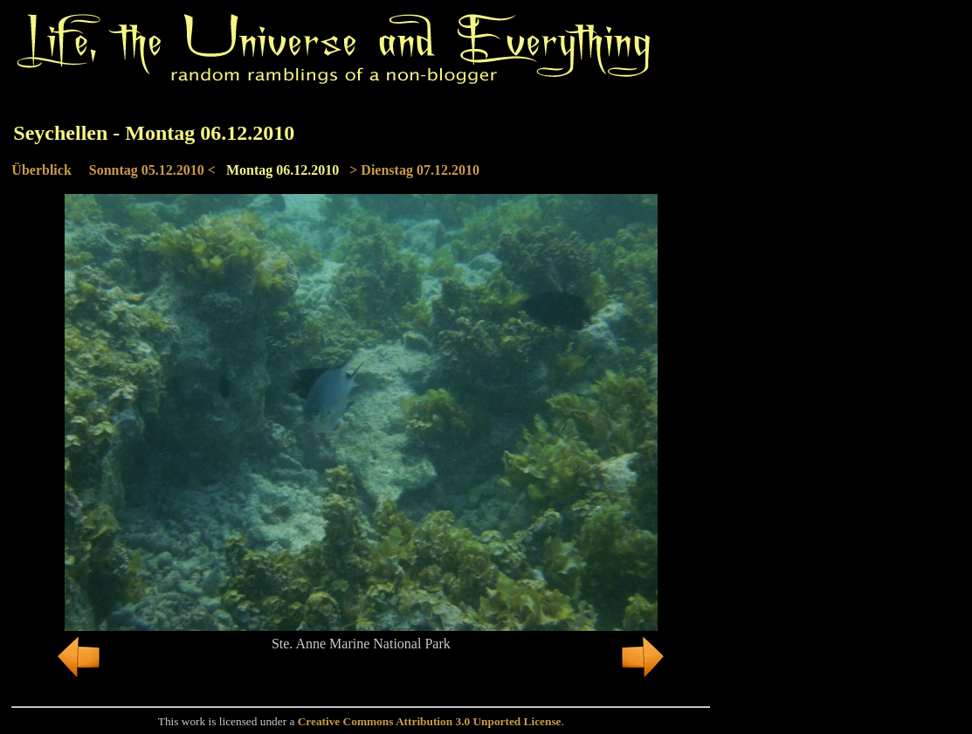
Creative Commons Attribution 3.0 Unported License (430, 721)
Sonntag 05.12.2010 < (152, 170)
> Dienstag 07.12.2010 (414, 170)
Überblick (41, 170)
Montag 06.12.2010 (282, 170)
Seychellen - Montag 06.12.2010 (153, 132)
